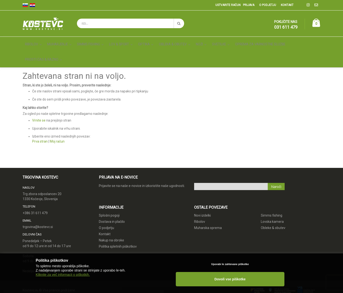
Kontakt (287, 5)
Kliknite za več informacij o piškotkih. (63, 284)
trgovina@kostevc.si (38, 206)
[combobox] (130, 23)
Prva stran (40, 121)
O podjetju (267, 5)
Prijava (248, 5)
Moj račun (57, 121)
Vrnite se (38, 99)
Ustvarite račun (228, 5)
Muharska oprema (208, 207)
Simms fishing (271, 194)
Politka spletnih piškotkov (118, 225)
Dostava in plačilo (112, 200)
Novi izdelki (202, 194)
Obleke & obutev (273, 207)
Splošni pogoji (109, 194)
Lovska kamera (272, 200)
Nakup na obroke (111, 219)
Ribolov (199, 200)
